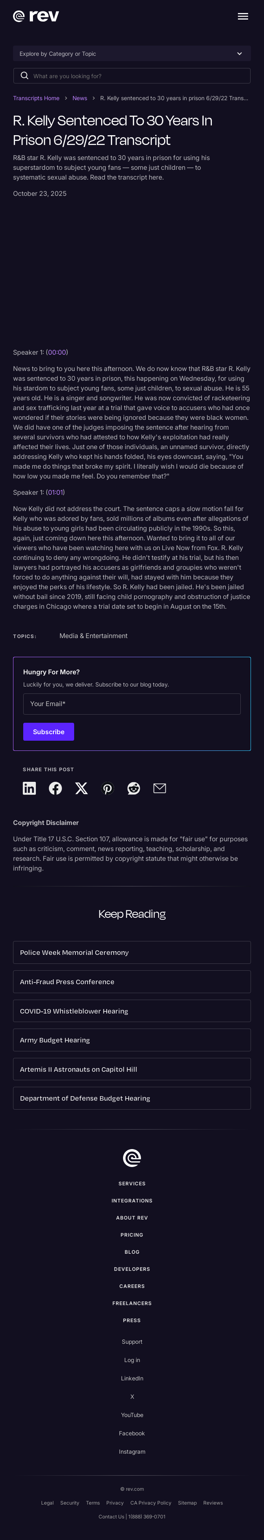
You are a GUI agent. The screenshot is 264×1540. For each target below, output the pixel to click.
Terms (93, 1503)
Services (132, 1183)
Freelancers (132, 1303)
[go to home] (132, 1158)
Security (69, 1503)
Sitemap (187, 1503)
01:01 (55, 492)
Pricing (132, 1235)
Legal (47, 1503)
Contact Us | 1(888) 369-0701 (132, 1517)
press (132, 1320)
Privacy (115, 1503)
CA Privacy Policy (151, 1503)
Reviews (213, 1503)
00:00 (57, 352)
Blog (132, 1252)
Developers (132, 1269)
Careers (132, 1286)
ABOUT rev (132, 1218)
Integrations (132, 1201)
